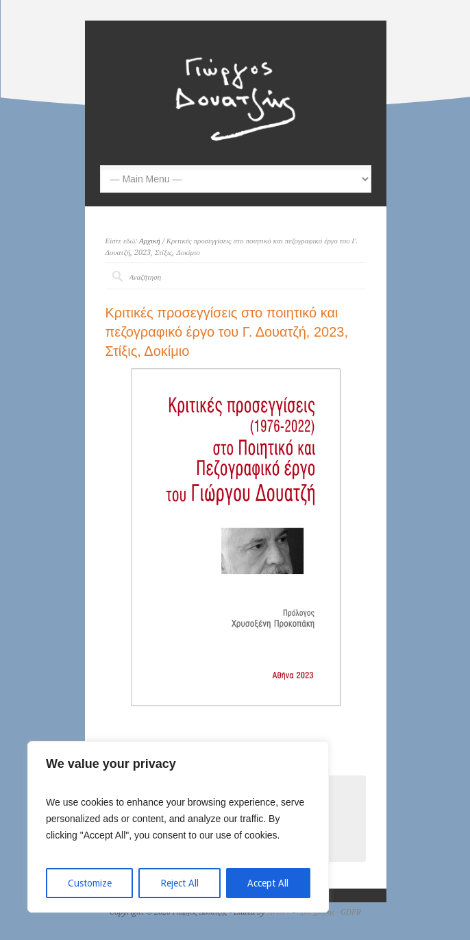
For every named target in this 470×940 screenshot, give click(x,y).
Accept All (267, 883)
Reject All (179, 883)
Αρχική (149, 241)
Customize (90, 883)
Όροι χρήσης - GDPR (329, 912)
